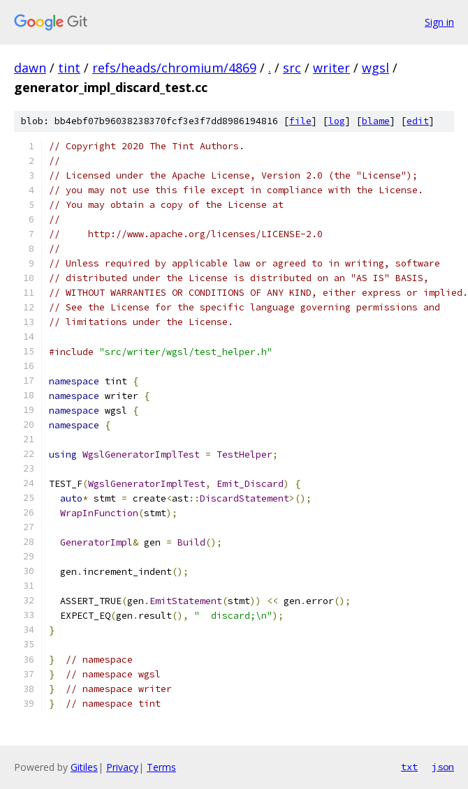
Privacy (122, 767)
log (336, 121)
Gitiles (84, 767)
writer (331, 67)
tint (69, 67)
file (300, 121)
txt (409, 766)
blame (376, 121)
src (292, 67)
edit (418, 121)
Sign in (439, 22)
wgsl (375, 67)
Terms (161, 767)
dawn (30, 67)
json (443, 766)
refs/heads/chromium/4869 (174, 67)
